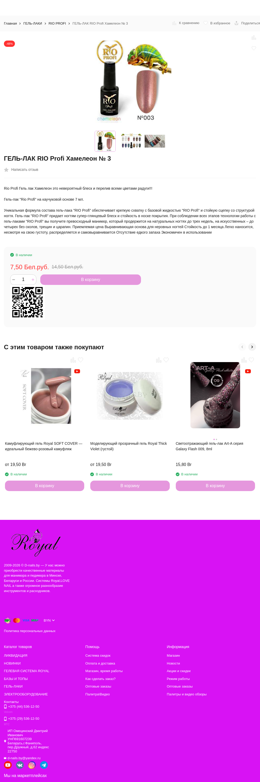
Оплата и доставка (100, 663)
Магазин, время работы (103, 671)
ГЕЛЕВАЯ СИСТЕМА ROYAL (26, 671)
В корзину (90, 279)
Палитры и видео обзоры (187, 694)
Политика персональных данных (29, 631)
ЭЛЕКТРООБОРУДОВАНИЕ (26, 694)
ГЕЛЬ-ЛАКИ (32, 23)
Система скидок (97, 655)
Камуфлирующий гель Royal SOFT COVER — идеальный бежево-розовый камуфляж (43, 446)
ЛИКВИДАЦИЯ (15, 655)
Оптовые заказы (98, 686)
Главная (10, 23)
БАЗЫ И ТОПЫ (16, 679)
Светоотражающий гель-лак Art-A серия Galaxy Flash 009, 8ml (209, 446)
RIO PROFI (57, 23)
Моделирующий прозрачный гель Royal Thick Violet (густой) (128, 446)
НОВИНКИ (12, 663)
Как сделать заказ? (100, 679)
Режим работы (178, 679)
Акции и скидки (179, 671)
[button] (242, 347)
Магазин (173, 655)
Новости (173, 663)
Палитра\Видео (97, 694)
